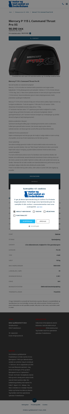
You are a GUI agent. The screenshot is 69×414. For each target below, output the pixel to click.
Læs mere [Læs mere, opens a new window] (39, 207)
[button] (34, 226)
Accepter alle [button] (27, 221)
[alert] (34, 207)
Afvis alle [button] (43, 221)
